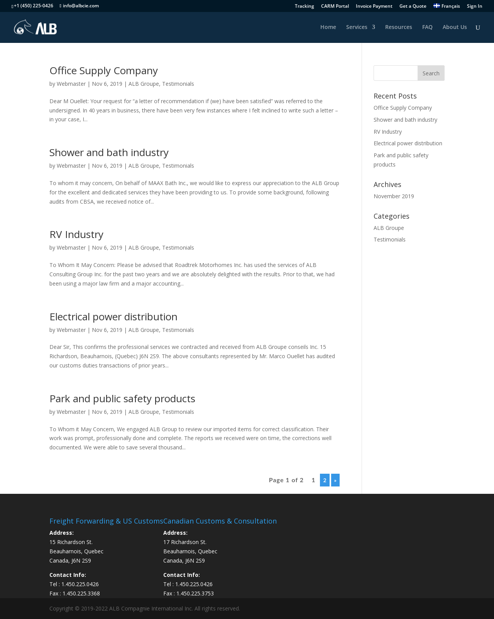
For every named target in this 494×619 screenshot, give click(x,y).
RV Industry (76, 234)
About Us (455, 27)
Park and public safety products (122, 398)
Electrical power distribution (113, 316)
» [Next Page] (335, 480)
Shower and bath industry (109, 152)
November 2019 (394, 196)
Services (356, 27)
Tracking (304, 6)
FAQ (427, 27)
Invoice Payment (374, 6)
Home (328, 27)
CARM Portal (335, 6)
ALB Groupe (144, 83)
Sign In (474, 6)
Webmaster (71, 83)
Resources (398, 27)
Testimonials (178, 83)
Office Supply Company (103, 70)
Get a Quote (412, 6)
